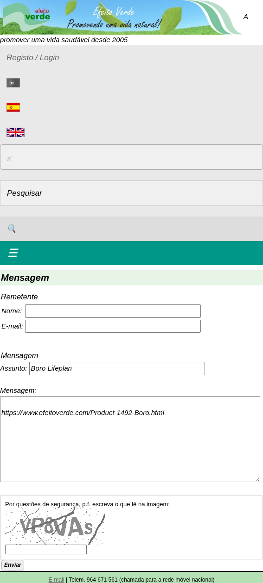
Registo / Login (32, 57)
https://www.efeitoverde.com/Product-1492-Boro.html (130, 439)
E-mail (56, 580)
